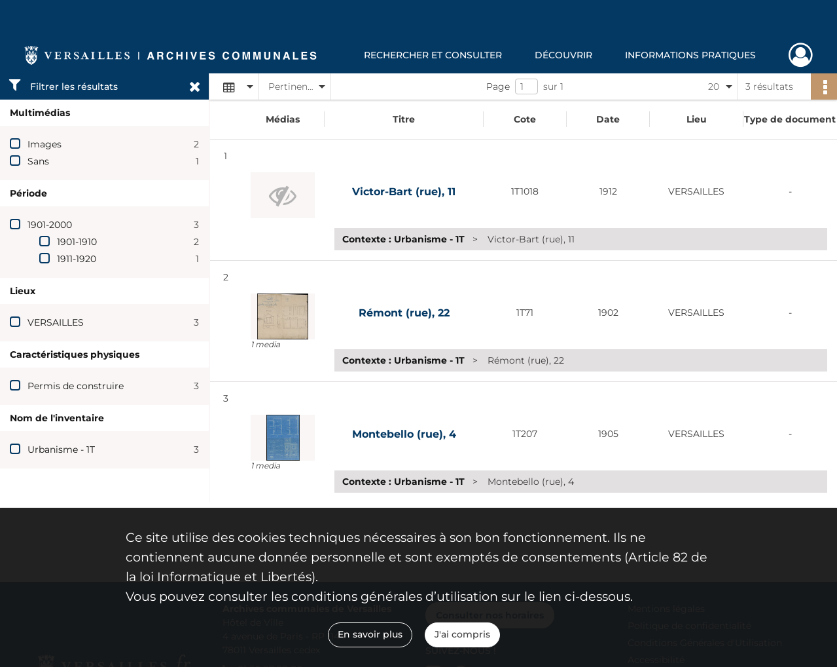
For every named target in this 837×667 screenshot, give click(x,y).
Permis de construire (75, 386)
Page (498, 86)
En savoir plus (370, 634)
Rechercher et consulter (433, 55)
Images (44, 144)
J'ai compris (462, 634)
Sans (38, 161)
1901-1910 (77, 242)
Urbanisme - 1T (61, 449)
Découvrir (563, 55)
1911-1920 (76, 259)
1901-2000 (49, 225)
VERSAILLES (55, 322)
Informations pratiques (690, 55)
